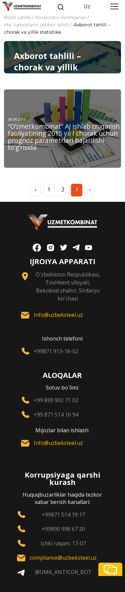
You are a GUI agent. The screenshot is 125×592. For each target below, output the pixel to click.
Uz (87, 6)
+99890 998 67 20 (63, 529)
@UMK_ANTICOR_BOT (63, 572)
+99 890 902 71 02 (56, 400)
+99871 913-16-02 (56, 351)
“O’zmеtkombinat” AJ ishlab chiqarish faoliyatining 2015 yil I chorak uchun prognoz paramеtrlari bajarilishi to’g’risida (64, 137)
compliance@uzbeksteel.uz (63, 557)
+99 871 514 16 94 (56, 414)
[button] (110, 569)
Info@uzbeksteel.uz (58, 315)
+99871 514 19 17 (63, 514)
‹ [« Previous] (35, 189)
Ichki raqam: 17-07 (63, 543)
